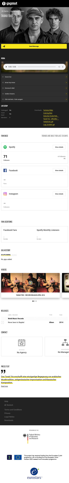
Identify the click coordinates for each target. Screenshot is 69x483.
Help (6, 401)
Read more (4, 386)
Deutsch (10, 405)
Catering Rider (47, 113)
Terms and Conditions (13, 410)
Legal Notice (9, 417)
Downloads (8, 420)
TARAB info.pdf (48, 122)
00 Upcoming (6, 255)
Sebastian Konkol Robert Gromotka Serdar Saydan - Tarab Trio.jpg (51, 116)
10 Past (14, 255)
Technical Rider (48, 110)
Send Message (34, 46)
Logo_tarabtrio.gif (49, 125)
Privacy (7, 413)
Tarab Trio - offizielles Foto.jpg (51, 119)
